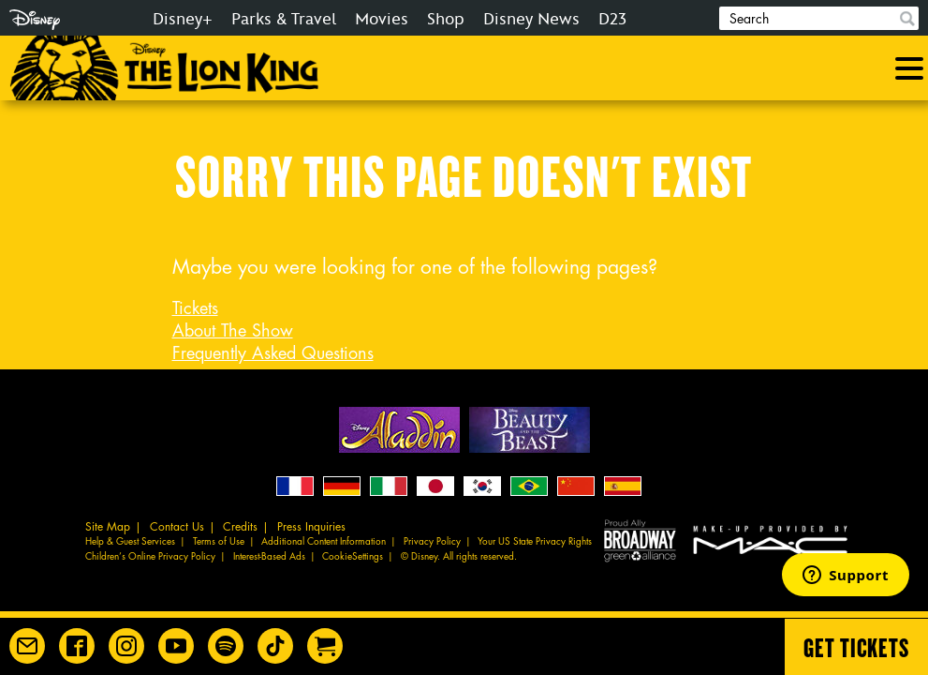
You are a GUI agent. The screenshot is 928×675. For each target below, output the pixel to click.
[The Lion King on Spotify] (225, 646)
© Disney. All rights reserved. (459, 557)
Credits (240, 526)
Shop (445, 19)
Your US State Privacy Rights (535, 542)
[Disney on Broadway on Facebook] (77, 646)
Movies (381, 19)
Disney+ (183, 19)
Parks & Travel (283, 19)
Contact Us (177, 526)
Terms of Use (218, 542)
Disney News (531, 19)
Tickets (195, 308)
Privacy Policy (432, 542)
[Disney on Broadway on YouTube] (176, 646)
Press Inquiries (311, 526)
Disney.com (34, 19)
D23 (612, 19)
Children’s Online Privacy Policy (150, 557)
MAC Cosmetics (772, 539)
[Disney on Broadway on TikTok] (275, 646)
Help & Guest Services (130, 542)
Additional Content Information (323, 542)
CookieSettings (352, 557)
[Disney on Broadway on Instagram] (126, 646)
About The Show (232, 330)
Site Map (107, 526)
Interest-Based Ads (269, 557)
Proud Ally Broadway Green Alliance (640, 539)
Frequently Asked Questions (273, 353)
